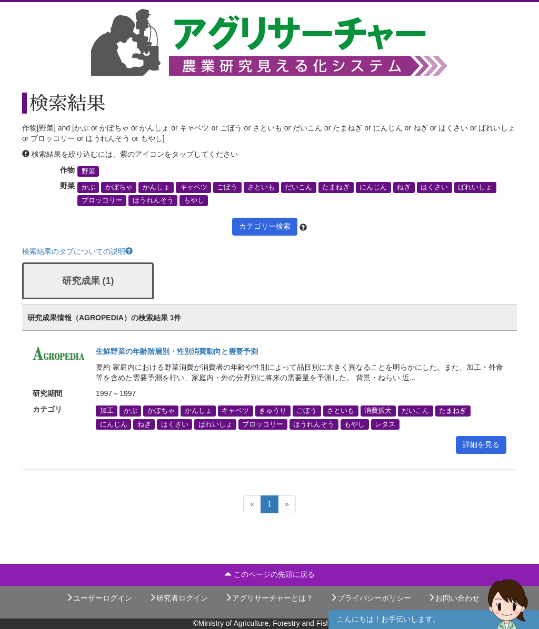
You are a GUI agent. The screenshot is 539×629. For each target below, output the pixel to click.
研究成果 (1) (88, 281)
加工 (107, 410)
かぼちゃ (119, 187)
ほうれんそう (153, 200)
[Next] (287, 504)
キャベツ (193, 187)
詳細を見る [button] (481, 444)
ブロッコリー (102, 200)
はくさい (434, 187)
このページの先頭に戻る (269, 574)
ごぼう (227, 187)
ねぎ (404, 187)
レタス (385, 424)
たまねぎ (336, 187)
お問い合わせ (454, 598)
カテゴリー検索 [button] (265, 226)
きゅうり (272, 410)
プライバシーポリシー (370, 598)
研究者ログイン (178, 598)
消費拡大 (378, 410)
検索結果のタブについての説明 (77, 251)
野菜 (88, 171)
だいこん (298, 187)
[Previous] (252, 504)
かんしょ (156, 187)
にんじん (373, 187)
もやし (194, 200)
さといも (261, 187)
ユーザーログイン (99, 598)
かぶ (88, 187)
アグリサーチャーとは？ (269, 598)
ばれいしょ (475, 187)
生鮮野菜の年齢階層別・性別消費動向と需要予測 (177, 351)
